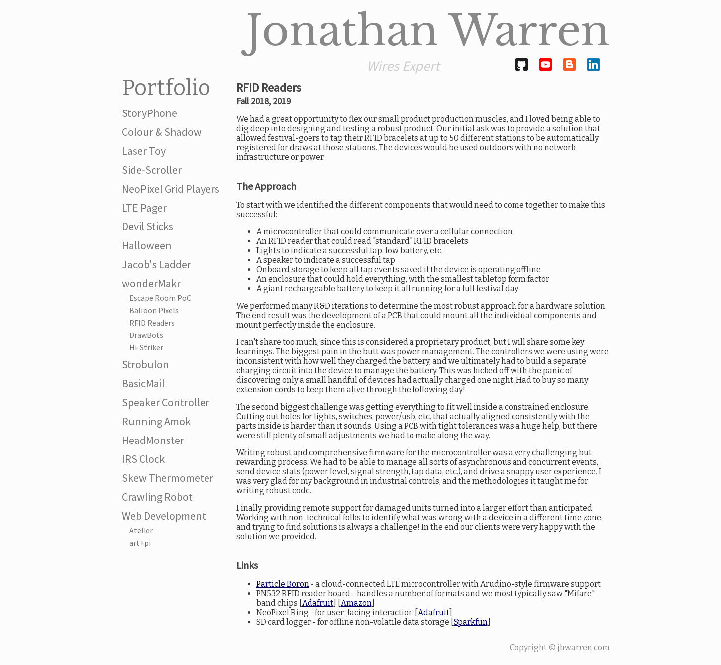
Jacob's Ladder (156, 264)
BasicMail (143, 383)
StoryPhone (149, 113)
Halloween (147, 245)
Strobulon (145, 364)
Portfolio (166, 88)
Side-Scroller (152, 170)
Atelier (141, 530)
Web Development (164, 516)
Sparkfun (471, 622)
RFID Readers (152, 323)
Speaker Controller (165, 402)
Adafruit (317, 603)
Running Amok (156, 421)
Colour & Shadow (162, 132)
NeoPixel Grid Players (170, 189)
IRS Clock (143, 459)
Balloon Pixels (154, 310)
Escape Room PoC (160, 298)
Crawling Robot (157, 497)
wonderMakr (151, 283)
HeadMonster (153, 440)
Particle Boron (282, 584)
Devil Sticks (147, 226)
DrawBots (146, 335)
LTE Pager (144, 208)
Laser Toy (144, 151)
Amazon (356, 603)
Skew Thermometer (167, 478)
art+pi (140, 543)
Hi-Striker (146, 347)
